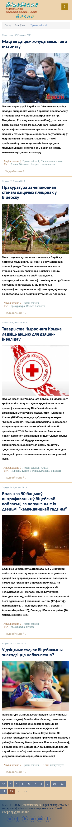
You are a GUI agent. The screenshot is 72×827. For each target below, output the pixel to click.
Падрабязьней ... (16, 171)
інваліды (56, 470)
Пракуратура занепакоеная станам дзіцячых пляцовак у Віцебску (29, 192)
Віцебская (22, 4)
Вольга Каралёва (35, 306)
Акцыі (44, 467)
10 (54, 783)
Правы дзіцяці (30, 161)
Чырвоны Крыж (20, 470)
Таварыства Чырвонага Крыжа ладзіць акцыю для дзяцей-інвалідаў (32, 334)
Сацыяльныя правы (52, 161)
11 (62, 783)
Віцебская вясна (31, 805)
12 (3, 791)
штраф (30, 626)
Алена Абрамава (20, 164)
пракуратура (18, 306)
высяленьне (48, 164)
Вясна (25, 16)
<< (3, 783)
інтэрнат (36, 164)
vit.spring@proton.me (15, 811)
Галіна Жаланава (40, 470)
